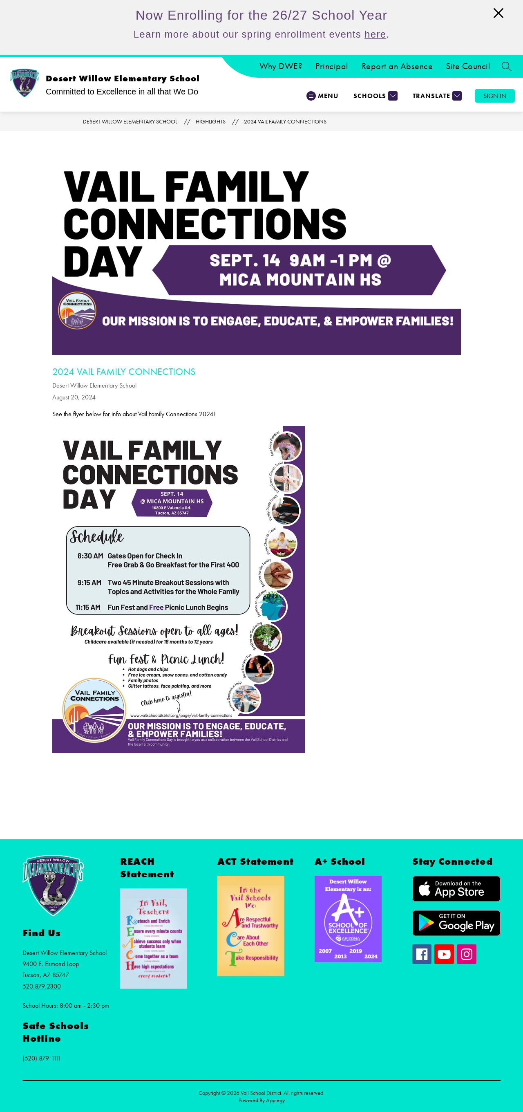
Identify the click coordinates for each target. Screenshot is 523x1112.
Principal (332, 66)
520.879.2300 (41, 986)
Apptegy (275, 1100)
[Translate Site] (436, 96)
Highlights (211, 121)
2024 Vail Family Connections (285, 121)
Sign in (494, 96)
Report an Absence (397, 66)
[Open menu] (322, 96)
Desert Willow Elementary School (130, 121)
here (375, 34)
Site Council (468, 66)
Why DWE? (280, 66)
